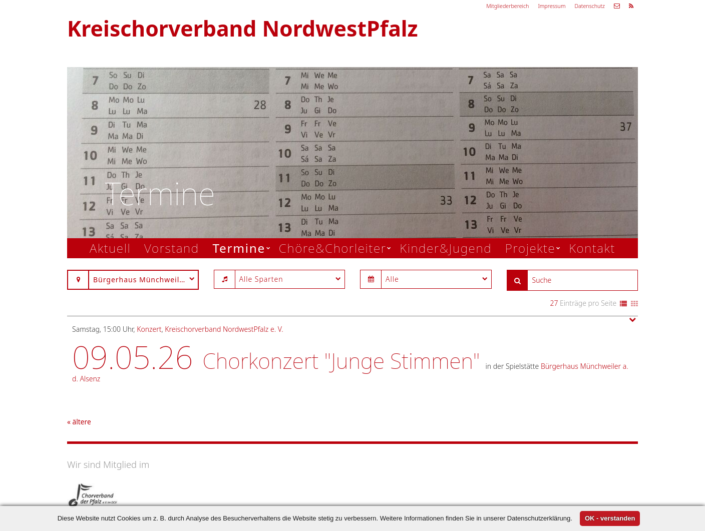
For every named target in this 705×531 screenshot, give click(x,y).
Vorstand (171, 248)
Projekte (530, 248)
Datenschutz (589, 6)
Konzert (149, 329)
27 (554, 303)
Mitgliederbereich (507, 6)
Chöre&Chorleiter (333, 248)
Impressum (551, 6)
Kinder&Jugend (446, 248)
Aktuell (110, 248)
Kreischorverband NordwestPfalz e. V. (224, 329)
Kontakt (592, 248)
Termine (238, 248)
